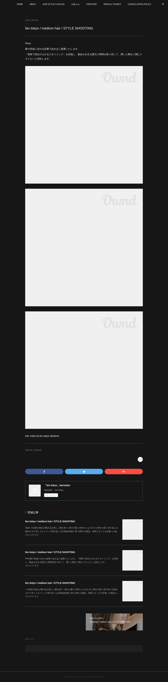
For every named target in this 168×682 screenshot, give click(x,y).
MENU (33, 4)
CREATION (91, 4)
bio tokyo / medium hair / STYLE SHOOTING (50, 521)
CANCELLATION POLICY (139, 4)
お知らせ (75, 4)
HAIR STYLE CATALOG (54, 4)
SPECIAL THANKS (112, 4)
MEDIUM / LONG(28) (33, 450)
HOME (20, 4)
